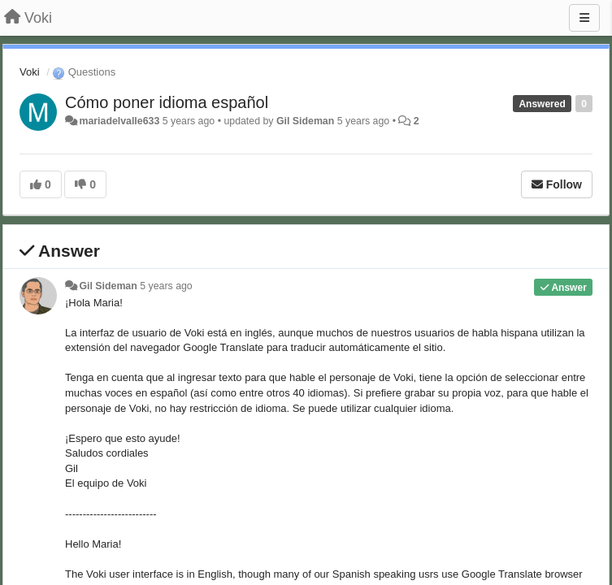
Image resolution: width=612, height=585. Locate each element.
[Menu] (584, 18)
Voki (30, 72)
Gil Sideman (305, 121)
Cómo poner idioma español (166, 102)
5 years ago (166, 286)
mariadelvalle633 (119, 121)
